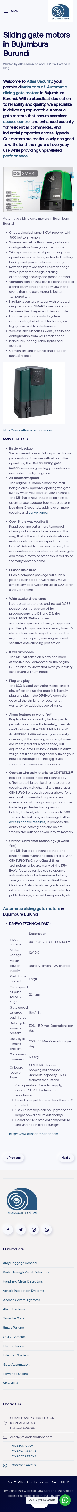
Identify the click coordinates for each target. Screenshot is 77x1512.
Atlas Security (39, 81)
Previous (13, 1157)
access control (16, 121)
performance (15, 156)
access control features (27, 822)
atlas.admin (26, 64)
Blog (6, 68)
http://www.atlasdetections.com (27, 430)
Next (66, 1157)
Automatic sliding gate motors (31, 908)
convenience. (38, 512)
